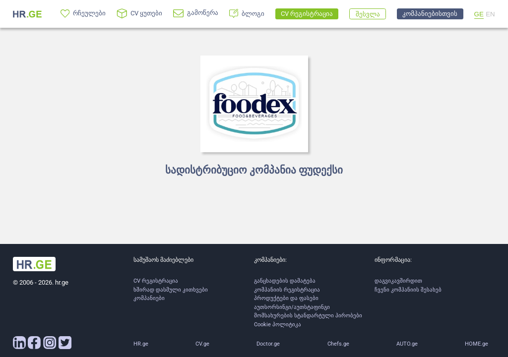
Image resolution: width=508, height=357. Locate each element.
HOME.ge (476, 344)
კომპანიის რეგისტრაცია (287, 290)
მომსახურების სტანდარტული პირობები (308, 315)
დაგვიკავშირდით (398, 281)
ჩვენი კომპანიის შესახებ (408, 290)
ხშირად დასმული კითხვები (170, 290)
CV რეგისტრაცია (155, 281)
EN (490, 14)
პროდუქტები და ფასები (286, 298)
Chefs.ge (338, 344)
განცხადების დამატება (285, 281)
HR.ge (140, 344)
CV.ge (202, 344)
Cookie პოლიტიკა (277, 324)
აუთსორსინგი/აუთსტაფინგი (292, 307)
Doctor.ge (268, 344)
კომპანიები (149, 298)
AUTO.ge (407, 344)
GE (479, 14)
